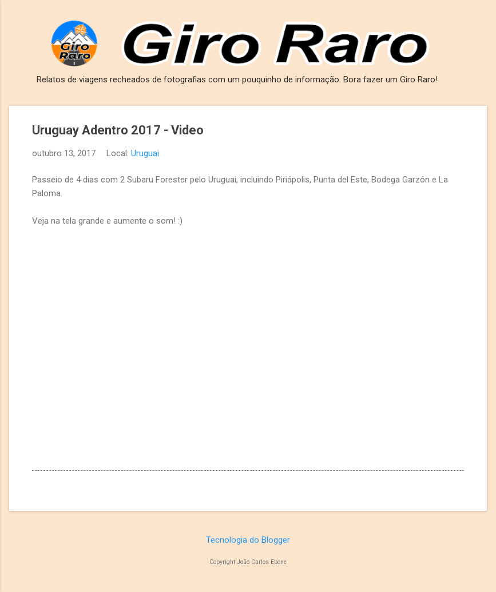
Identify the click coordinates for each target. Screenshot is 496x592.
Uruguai (145, 153)
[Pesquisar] (480, 31)
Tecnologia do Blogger (248, 540)
